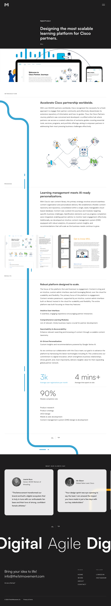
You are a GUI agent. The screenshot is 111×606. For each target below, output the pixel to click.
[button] (51, 526)
